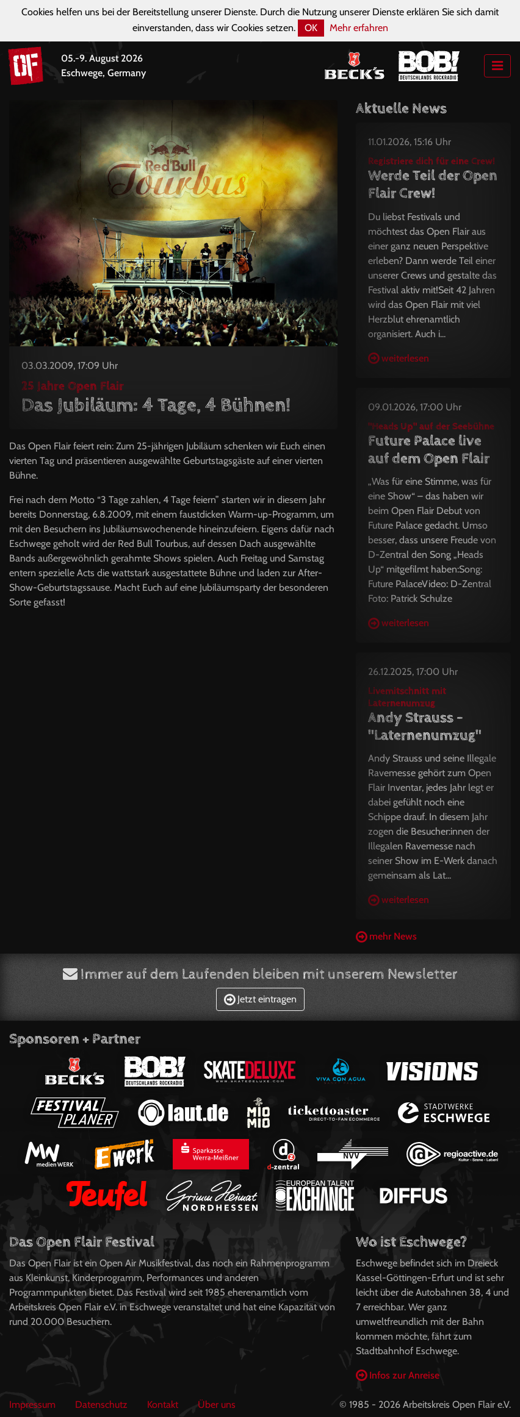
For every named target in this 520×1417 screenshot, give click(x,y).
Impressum (32, 1404)
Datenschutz (101, 1404)
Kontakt (162, 1404)
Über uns (217, 1404)
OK (311, 28)
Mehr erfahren (359, 28)
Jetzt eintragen (260, 999)
